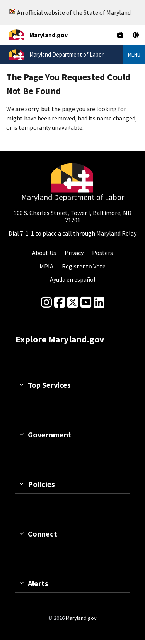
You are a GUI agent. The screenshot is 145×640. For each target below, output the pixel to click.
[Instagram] (46, 302)
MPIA (46, 266)
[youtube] (85, 302)
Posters (102, 252)
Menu (134, 54)
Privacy (74, 252)
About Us (44, 252)
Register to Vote (84, 266)
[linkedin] (99, 302)
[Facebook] (59, 302)
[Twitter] (72, 302)
